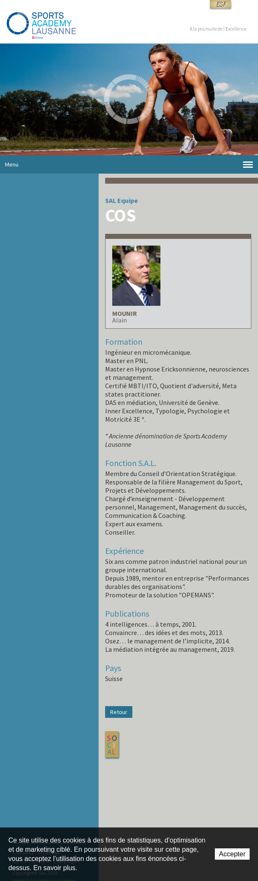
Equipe (127, 200)
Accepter (232, 854)
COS (120, 215)
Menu (129, 165)
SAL (110, 200)
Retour (118, 712)
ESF (220, 4)
